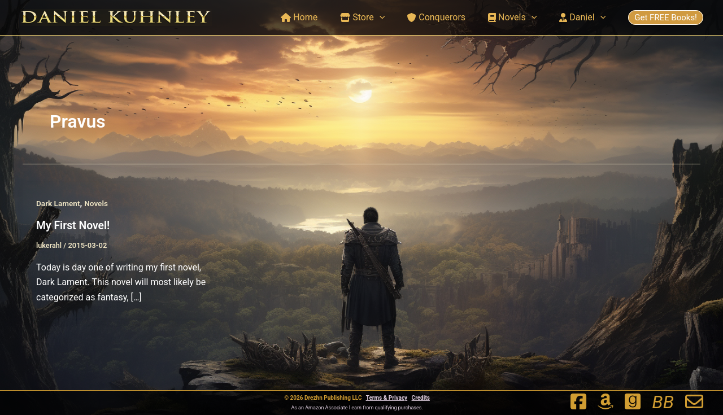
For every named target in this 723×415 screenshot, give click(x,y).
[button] (395, 17)
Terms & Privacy (387, 398)
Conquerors (448, 17)
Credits (421, 398)
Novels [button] (519, 17)
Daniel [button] (584, 17)
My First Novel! (74, 232)
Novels (98, 210)
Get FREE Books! (665, 17)
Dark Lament (58, 210)
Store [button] (378, 17)
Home (319, 17)
